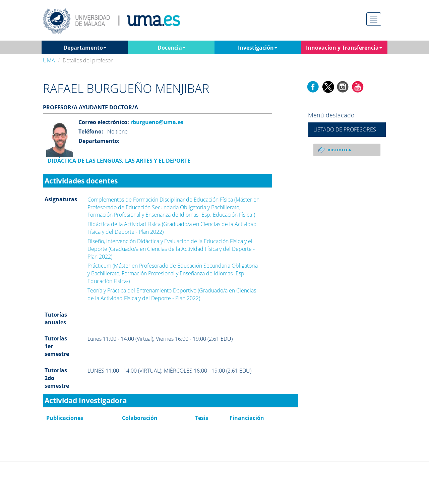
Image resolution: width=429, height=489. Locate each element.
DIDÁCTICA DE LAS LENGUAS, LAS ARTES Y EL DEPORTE (118, 160)
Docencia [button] (171, 47)
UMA (49, 60)
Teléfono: (90, 131)
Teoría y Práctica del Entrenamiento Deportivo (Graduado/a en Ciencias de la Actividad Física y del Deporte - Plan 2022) (171, 294)
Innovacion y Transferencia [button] (344, 47)
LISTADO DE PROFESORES (344, 129)
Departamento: (99, 141)
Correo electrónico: (103, 122)
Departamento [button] (84, 47)
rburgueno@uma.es (156, 122)
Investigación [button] (257, 47)
